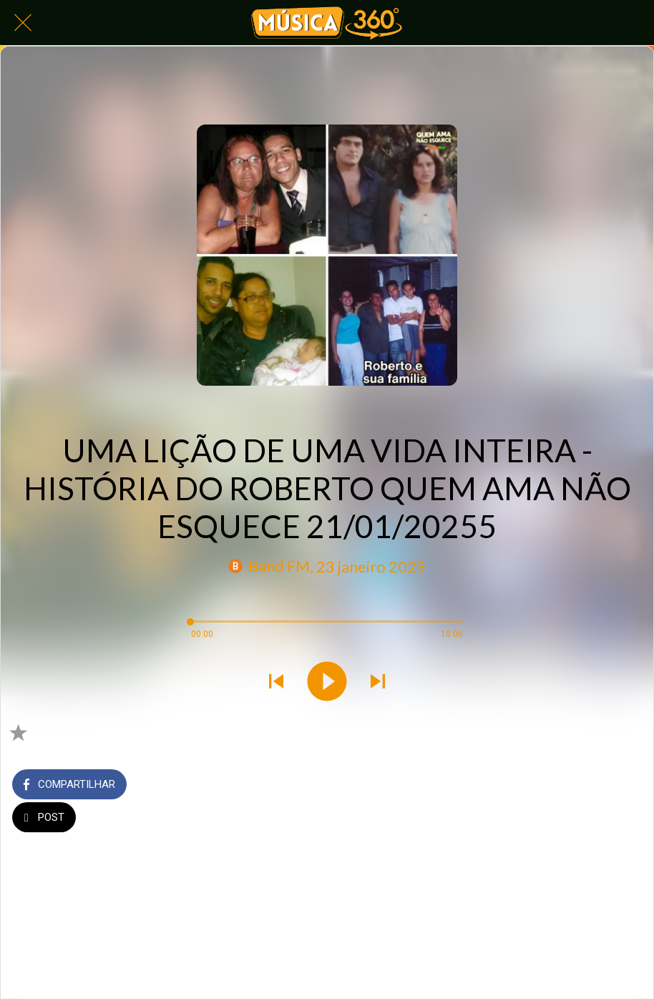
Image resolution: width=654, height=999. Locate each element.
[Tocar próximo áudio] (377, 683)
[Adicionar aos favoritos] (18, 732)
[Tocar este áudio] (327, 683)
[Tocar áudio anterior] (276, 683)
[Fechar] (22, 22)
